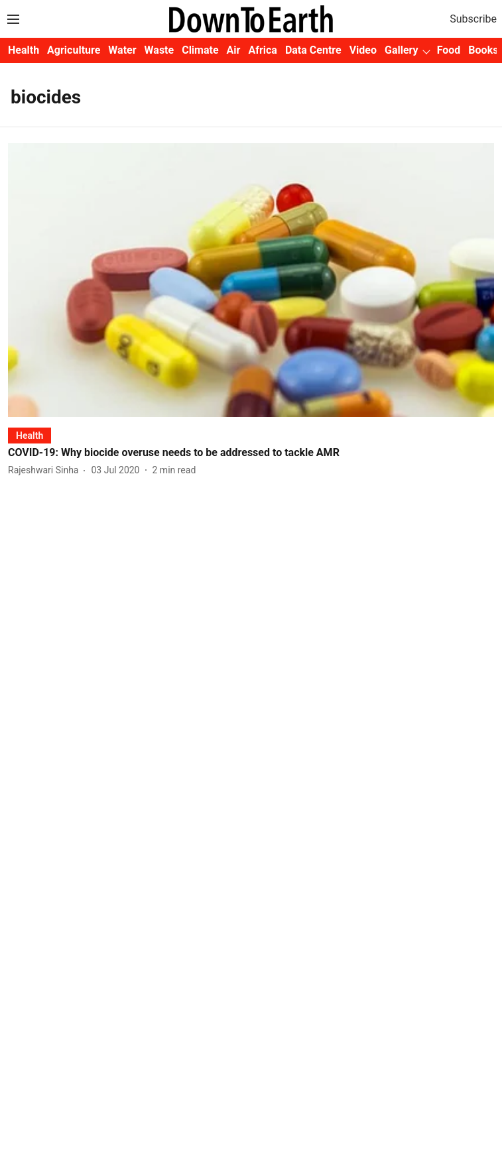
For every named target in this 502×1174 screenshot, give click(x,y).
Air (234, 50)
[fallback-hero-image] (251, 279)
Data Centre (313, 50)
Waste (159, 50)
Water (122, 50)
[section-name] (29, 435)
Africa (262, 50)
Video (363, 50)
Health (23, 50)
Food (449, 50)
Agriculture (73, 50)
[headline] (251, 453)
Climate (200, 50)
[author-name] (46, 470)
